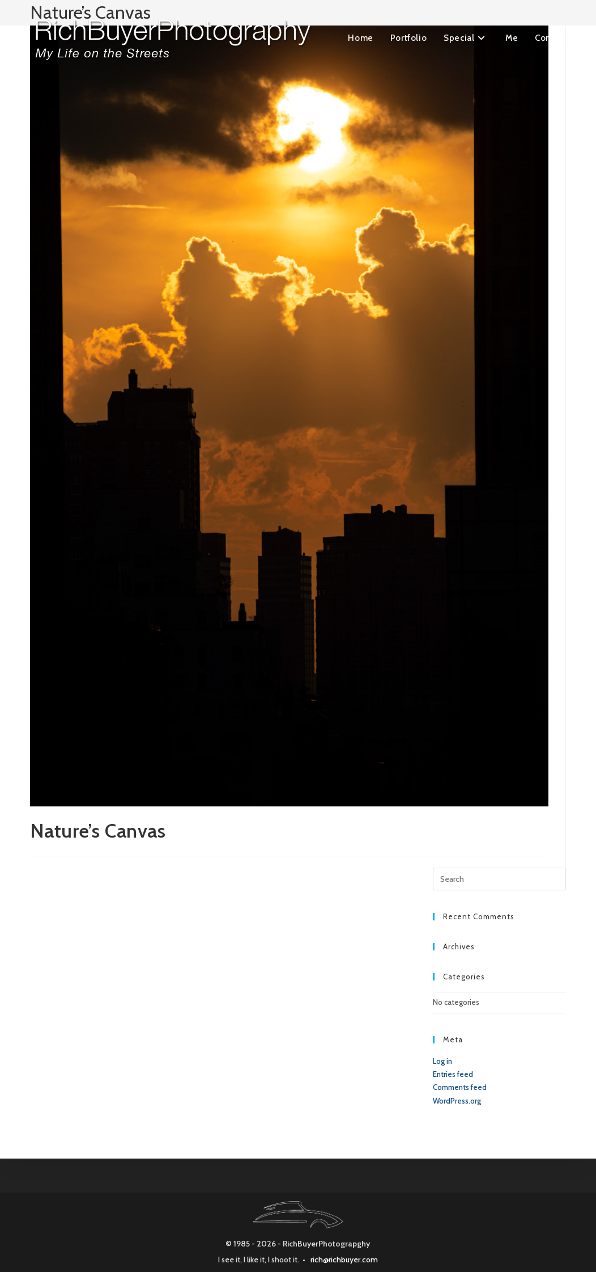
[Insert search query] (499, 879)
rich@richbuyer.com (344, 1259)
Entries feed (453, 1074)
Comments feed (460, 1087)
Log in (442, 1061)
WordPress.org (457, 1100)
